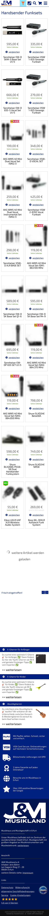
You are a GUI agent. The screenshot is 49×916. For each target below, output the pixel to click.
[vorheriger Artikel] (43, 592)
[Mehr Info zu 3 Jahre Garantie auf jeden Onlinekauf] (24, 769)
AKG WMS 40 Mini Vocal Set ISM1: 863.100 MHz (36, 265)
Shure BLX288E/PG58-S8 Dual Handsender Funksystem (12, 469)
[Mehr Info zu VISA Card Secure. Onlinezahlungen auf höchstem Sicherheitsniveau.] (24, 748)
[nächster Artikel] (46, 592)
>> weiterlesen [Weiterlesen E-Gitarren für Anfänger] (12, 670)
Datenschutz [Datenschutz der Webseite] (7, 887)
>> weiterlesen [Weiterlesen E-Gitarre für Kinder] (12, 697)
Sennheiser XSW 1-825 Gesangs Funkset (36, 110)
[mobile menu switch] (45, 2)
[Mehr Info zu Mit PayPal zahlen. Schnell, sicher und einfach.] (24, 737)
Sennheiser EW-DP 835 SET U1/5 (12, 363)
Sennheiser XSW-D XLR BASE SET (12, 264)
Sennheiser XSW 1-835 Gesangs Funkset (36, 59)
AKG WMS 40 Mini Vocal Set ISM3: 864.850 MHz (12, 416)
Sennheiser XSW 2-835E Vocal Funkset (36, 212)
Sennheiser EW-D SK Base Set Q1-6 (12, 315)
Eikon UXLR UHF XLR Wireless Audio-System (12, 522)
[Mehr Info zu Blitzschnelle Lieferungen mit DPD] (24, 758)
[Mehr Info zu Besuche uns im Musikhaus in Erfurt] (24, 779)
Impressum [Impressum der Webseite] (28, 872)
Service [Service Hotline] (4, 895)
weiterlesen (23, 845)
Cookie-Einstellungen (20, 895)
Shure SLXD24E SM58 (36, 465)
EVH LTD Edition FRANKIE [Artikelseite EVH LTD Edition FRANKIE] (24, 636)
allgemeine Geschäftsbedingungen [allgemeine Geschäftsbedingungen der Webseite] (17, 891)
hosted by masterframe (15, 913)
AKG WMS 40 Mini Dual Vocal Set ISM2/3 (12, 161)
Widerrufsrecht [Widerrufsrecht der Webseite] (22, 887)
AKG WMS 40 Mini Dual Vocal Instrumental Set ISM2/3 (12, 213)
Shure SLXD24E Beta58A (36, 414)
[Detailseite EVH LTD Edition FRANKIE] (24, 617)
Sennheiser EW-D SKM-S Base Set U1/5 (12, 59)
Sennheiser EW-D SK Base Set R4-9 (36, 315)
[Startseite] (6, 3)
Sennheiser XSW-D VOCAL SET (36, 160)
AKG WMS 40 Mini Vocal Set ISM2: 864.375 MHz (36, 365)
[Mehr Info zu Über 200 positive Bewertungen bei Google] (24, 790)
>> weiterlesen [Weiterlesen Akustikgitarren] (12, 724)
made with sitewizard (35, 913)
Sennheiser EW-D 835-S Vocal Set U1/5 (12, 110)
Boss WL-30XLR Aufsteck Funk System (36, 522)
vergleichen (12, 52)
